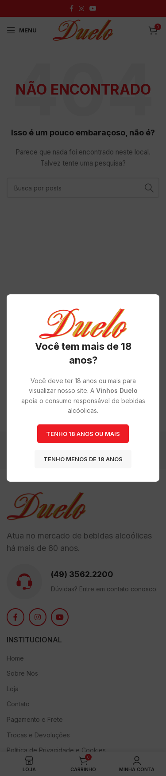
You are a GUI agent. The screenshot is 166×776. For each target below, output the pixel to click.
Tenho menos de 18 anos (83, 459)
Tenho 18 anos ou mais (83, 433)
